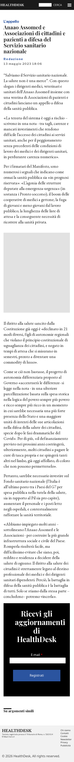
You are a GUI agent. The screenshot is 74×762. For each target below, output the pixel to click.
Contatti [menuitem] (65, 733)
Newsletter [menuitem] (66, 739)
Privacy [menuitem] (64, 742)
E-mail (35, 655)
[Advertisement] (37, 272)
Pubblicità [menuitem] (66, 745)
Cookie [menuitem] (64, 736)
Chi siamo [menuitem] (66, 730)
